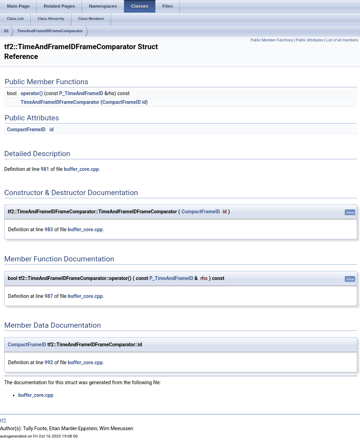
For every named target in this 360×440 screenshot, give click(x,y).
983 (49, 229)
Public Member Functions (272, 40)
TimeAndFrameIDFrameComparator (50, 31)
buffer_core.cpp (81, 169)
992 (49, 362)
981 (45, 169)
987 (49, 296)
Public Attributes (309, 40)
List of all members (342, 40)
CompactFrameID (121, 102)
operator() (32, 93)
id (144, 102)
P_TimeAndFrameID (81, 93)
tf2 (6, 31)
